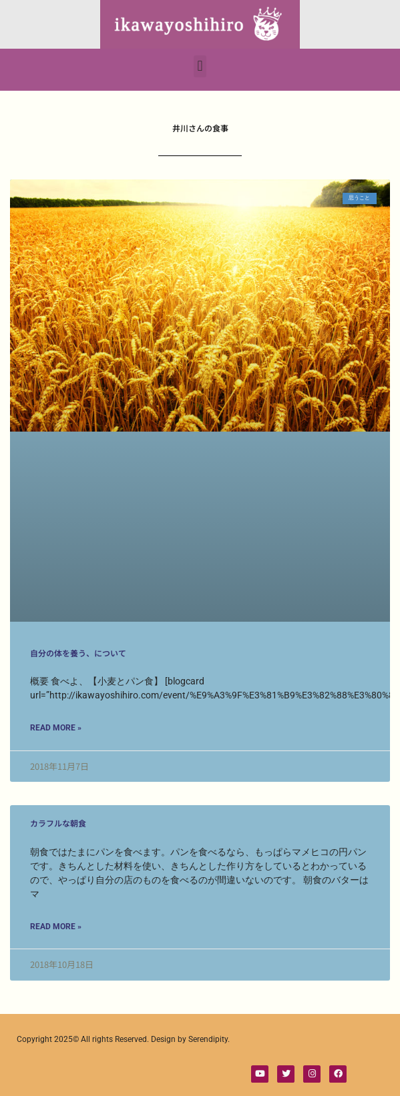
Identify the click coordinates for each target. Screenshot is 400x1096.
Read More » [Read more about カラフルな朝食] (55, 926)
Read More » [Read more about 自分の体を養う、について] (55, 727)
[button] (200, 66)
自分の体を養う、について (78, 652)
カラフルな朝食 (58, 823)
